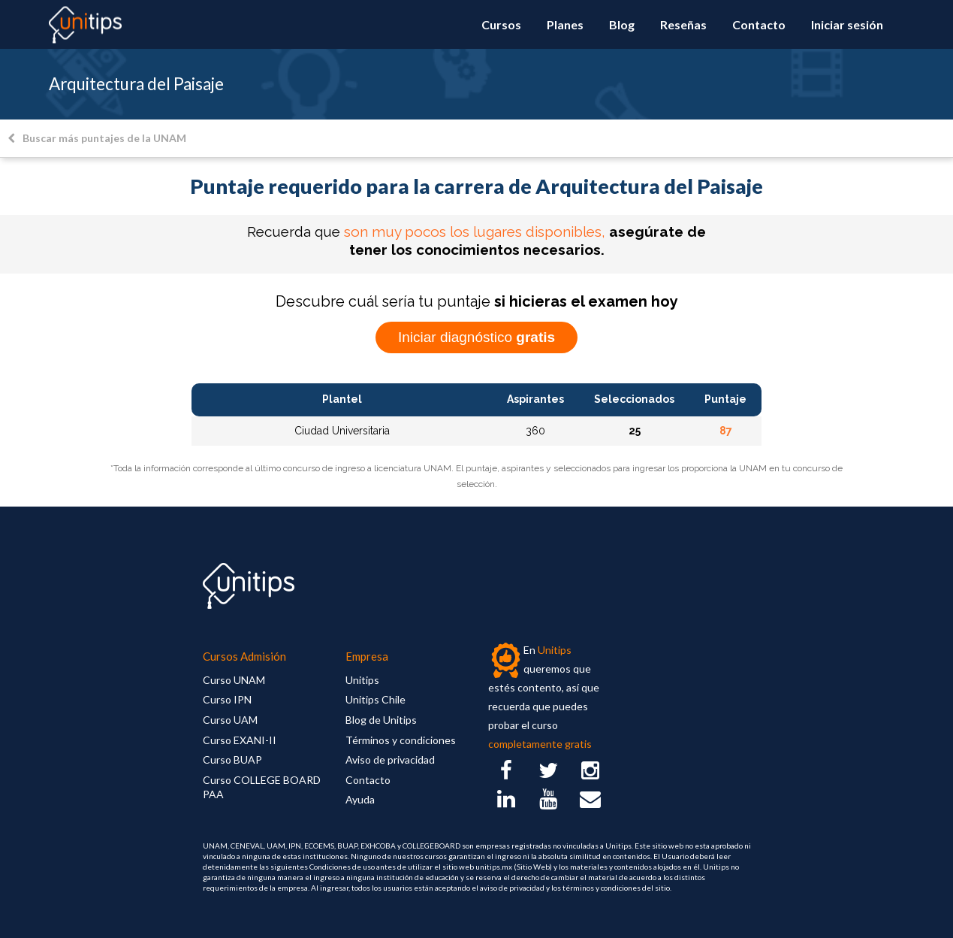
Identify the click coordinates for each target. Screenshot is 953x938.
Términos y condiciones (400, 740)
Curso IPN (227, 699)
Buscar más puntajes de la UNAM (97, 138)
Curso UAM (230, 719)
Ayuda (360, 799)
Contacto (759, 24)
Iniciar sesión (847, 24)
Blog (622, 24)
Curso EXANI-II (239, 740)
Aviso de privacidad (390, 759)
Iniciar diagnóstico (476, 337)
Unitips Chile (375, 699)
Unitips (362, 679)
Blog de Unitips (381, 719)
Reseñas (683, 24)
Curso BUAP (232, 759)
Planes (565, 24)
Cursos (501, 24)
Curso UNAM (234, 679)
